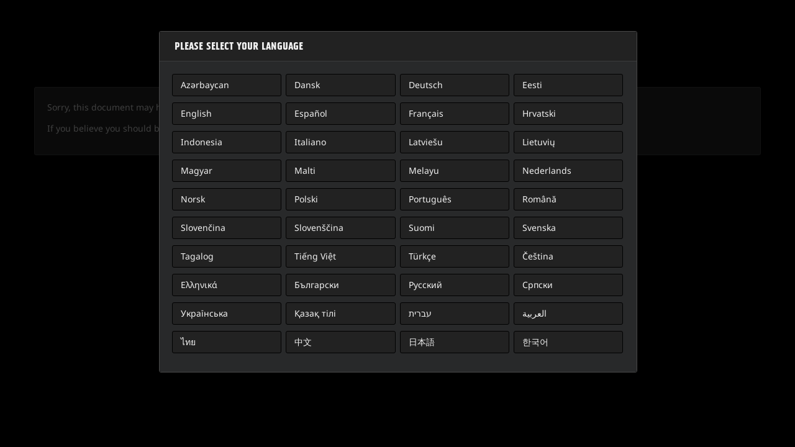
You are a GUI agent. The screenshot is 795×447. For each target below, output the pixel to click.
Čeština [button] (537, 256)
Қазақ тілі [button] (315, 313)
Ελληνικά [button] (199, 285)
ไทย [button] (188, 342)
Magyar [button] (196, 170)
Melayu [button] (424, 170)
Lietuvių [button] (538, 142)
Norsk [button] (193, 199)
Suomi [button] (422, 227)
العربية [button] (534, 313)
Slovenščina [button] (318, 227)
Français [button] (426, 113)
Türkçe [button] (422, 256)
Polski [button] (306, 199)
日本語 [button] (422, 342)
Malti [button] (305, 170)
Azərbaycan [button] (205, 85)
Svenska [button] (539, 227)
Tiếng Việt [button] (315, 256)
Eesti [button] (532, 85)
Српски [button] (537, 285)
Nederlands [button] (546, 170)
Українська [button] (204, 313)
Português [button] (430, 199)
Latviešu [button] (426, 142)
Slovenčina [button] (203, 227)
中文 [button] (303, 342)
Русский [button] (425, 285)
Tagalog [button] (197, 256)
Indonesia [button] (201, 142)
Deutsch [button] (426, 85)
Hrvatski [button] (539, 113)
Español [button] (310, 113)
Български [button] (316, 285)
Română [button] (539, 199)
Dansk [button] (307, 85)
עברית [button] (420, 313)
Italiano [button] (310, 142)
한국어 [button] (535, 342)
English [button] (196, 113)
